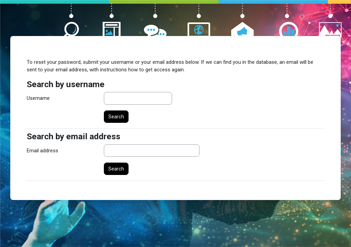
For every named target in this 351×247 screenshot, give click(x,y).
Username (38, 98)
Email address (42, 151)
